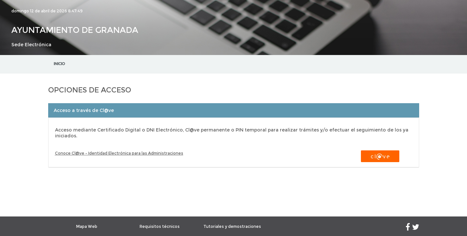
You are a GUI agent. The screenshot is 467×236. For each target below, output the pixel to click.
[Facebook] (407, 228)
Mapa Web (86, 226)
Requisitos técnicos (160, 226)
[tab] (233, 110)
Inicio (59, 63)
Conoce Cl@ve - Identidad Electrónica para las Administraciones (119, 153)
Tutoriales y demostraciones (232, 226)
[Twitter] (415, 228)
